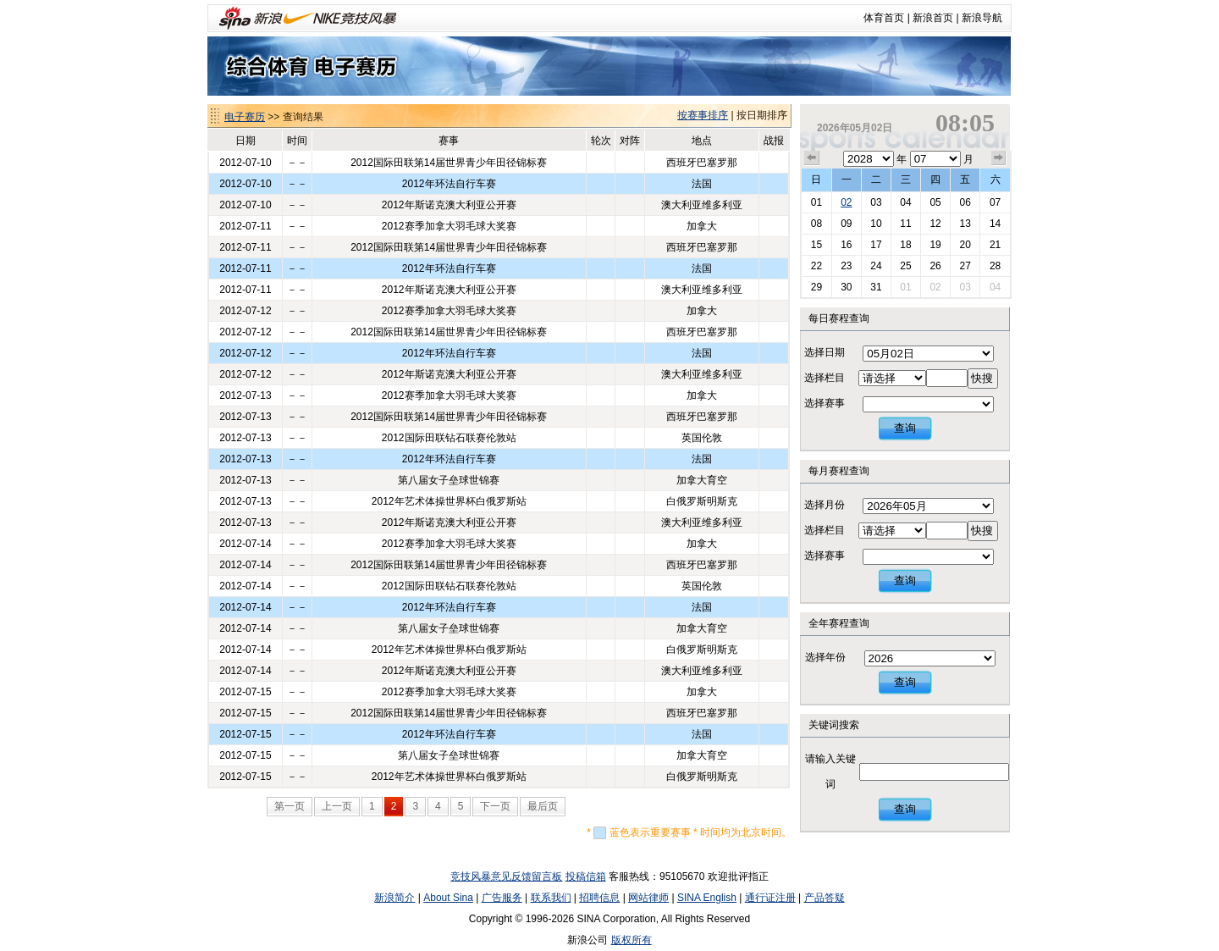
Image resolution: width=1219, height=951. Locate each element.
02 (846, 202)
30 (846, 287)
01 (816, 202)
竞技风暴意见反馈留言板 (506, 876)
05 (934, 202)
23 (846, 266)
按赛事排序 (702, 115)
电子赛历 (244, 117)
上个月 (811, 158)
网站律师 (648, 898)
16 (846, 245)
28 (995, 266)
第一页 (289, 806)
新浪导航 (982, 18)
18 (905, 245)
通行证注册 (770, 898)
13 (964, 223)
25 (905, 266)
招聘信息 (599, 898)
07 (995, 202)
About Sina (448, 898)
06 (964, 202)
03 (875, 202)
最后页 (542, 806)
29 (816, 287)
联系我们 (551, 898)
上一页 (337, 806)
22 (816, 266)
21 (995, 245)
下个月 (999, 158)
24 (875, 266)
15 (816, 245)
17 (875, 245)
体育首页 (883, 18)
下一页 (495, 806)
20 (964, 245)
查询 (905, 428)
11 (905, 223)
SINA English (706, 898)
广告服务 (502, 898)
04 (905, 202)
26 (934, 266)
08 (816, 223)
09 (846, 223)
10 (875, 223)
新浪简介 (394, 898)
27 (964, 266)
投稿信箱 (585, 876)
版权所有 (631, 940)
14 (995, 223)
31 (875, 287)
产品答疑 (824, 898)
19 (934, 245)
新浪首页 (933, 18)
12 (934, 223)
